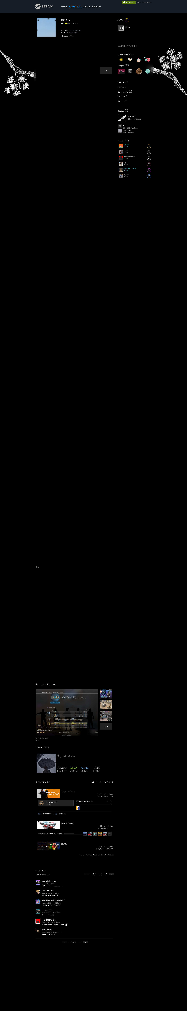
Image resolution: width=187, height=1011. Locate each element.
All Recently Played (90, 855)
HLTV (66, 32)
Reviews (111, 855)
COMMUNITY (75, 6)
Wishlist (103, 855)
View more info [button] (67, 36)
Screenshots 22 (47, 814)
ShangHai (127, 130)
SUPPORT (96, 6)
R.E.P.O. (64, 844)
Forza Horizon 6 (67, 823)
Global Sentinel (51, 802)
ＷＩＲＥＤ (132, 117)
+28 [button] (109, 834)
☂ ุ (59, 755)
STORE (64, 6)
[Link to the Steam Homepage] (46, 8)
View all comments (43, 874)
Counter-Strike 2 (67, 791)
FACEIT (66, 30)
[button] (135, 19)
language (147, 2)
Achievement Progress (84, 801)
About (86, 6)
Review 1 (62, 814)
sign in (139, 2)
